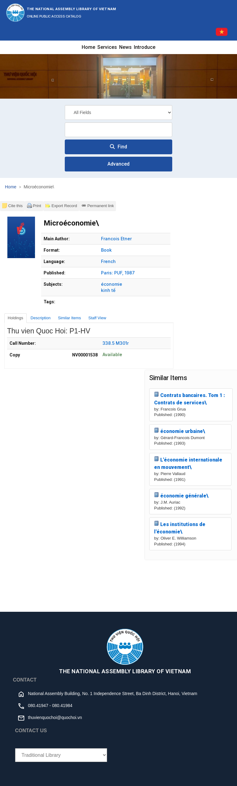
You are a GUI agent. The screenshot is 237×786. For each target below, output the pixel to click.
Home (88, 47)
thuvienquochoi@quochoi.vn (55, 717)
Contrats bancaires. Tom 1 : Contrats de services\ (189, 399)
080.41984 (62, 705)
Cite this (12, 205)
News (125, 47)
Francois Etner (116, 238)
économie (111, 284)
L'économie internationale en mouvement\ (188, 463)
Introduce (144, 47)
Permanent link (97, 205)
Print (34, 205)
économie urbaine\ (179, 431)
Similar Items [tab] (69, 318)
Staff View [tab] (97, 318)
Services (107, 47)
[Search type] (118, 112)
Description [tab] (41, 318)
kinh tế (108, 290)
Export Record (61, 205)
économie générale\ (181, 495)
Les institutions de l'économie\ (179, 528)
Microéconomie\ (39, 186)
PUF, (118, 272)
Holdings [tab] (15, 318)
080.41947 (38, 705)
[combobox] (118, 129)
